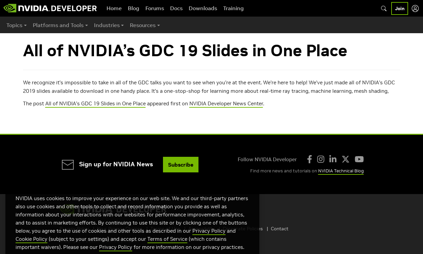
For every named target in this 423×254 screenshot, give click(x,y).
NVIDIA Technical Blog (341, 171)
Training (233, 8)
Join (399, 8)
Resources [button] (143, 25)
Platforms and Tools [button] (58, 25)
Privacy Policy (209, 238)
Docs (176, 8)
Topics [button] (14, 25)
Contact (279, 229)
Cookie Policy (31, 247)
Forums (154, 8)
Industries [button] (107, 25)
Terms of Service (167, 247)
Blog (133, 8)
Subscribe (180, 164)
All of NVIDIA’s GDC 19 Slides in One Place (95, 103)
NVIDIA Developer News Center (226, 103)
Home (114, 8)
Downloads (203, 8)
